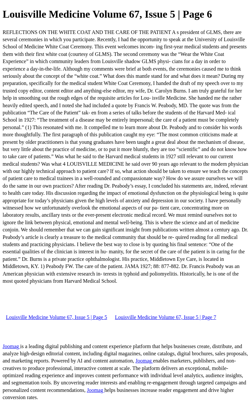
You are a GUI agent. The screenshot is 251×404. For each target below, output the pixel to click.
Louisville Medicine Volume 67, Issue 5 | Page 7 (165, 317)
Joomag (11, 346)
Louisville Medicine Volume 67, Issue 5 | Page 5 (56, 317)
